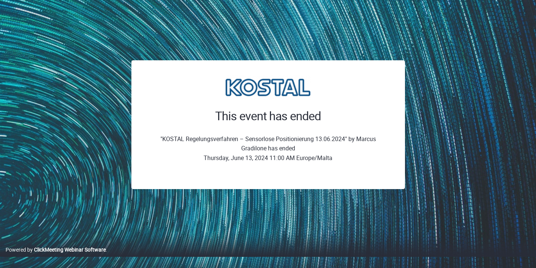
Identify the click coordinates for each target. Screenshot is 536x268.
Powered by (56, 257)
